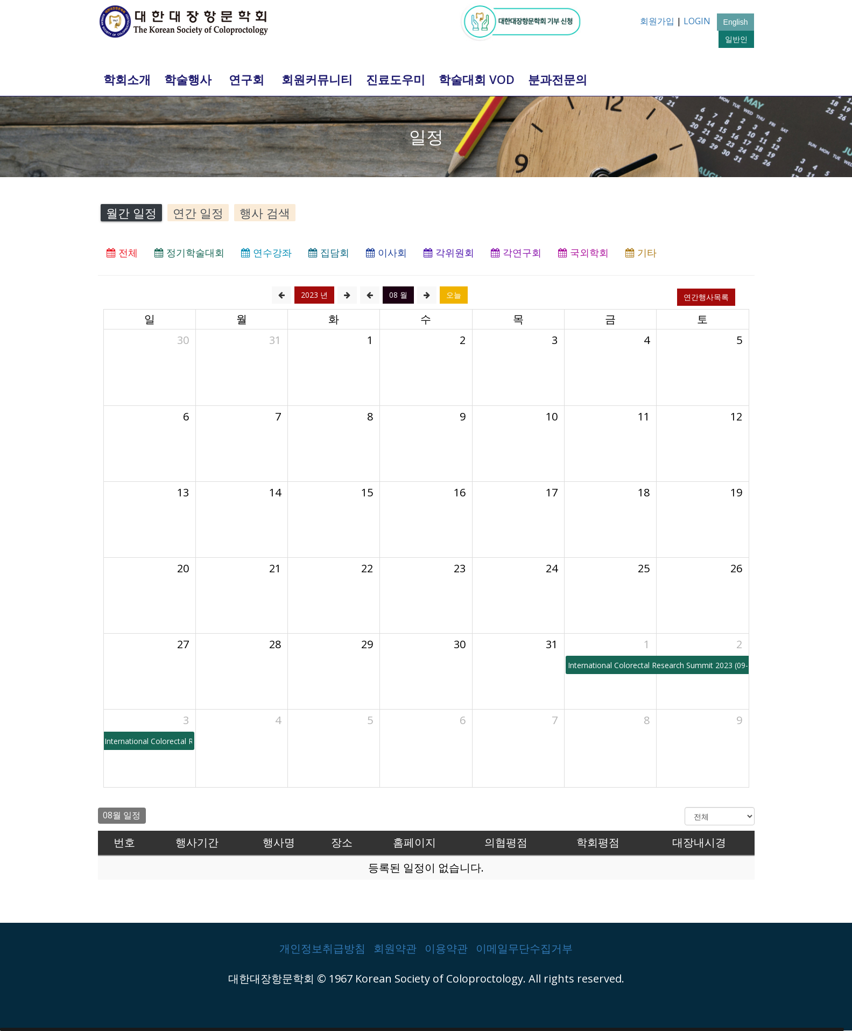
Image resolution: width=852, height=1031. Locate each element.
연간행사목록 (706, 297)
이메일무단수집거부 (524, 948)
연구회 (246, 79)
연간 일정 (198, 213)
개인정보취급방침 (322, 948)
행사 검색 (265, 213)
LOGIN (697, 21)
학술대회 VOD (477, 79)
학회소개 (127, 79)
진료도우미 (395, 79)
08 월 (398, 295)
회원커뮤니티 (317, 79)
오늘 (453, 295)
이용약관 (446, 948)
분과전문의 (557, 79)
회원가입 (657, 21)
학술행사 (188, 79)
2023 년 (314, 295)
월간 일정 (131, 213)
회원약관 (395, 948)
